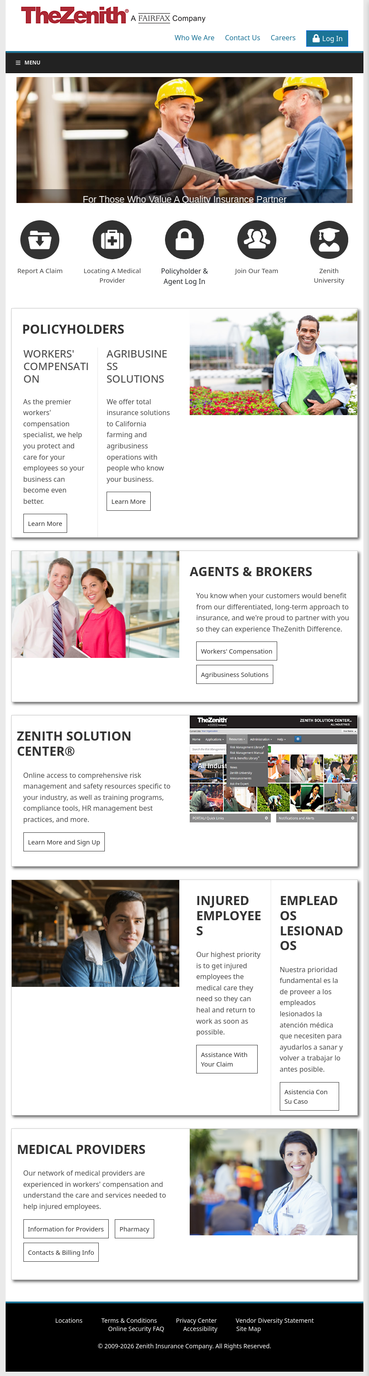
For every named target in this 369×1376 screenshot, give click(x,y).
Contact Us (242, 37)
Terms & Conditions (129, 1320)
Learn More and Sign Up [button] (64, 842)
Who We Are (194, 37)
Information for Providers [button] (66, 1229)
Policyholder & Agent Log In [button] (184, 276)
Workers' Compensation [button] (236, 651)
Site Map (248, 1328)
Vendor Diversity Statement (275, 1320)
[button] (184, 239)
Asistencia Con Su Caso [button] (306, 1096)
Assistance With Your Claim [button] (224, 1059)
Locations (69, 1320)
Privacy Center (196, 1320)
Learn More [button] (45, 523)
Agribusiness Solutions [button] (235, 674)
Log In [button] (327, 38)
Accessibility (200, 1328)
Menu (28, 62)
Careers (283, 37)
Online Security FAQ (136, 1328)
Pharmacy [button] (134, 1229)
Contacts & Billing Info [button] (61, 1252)
